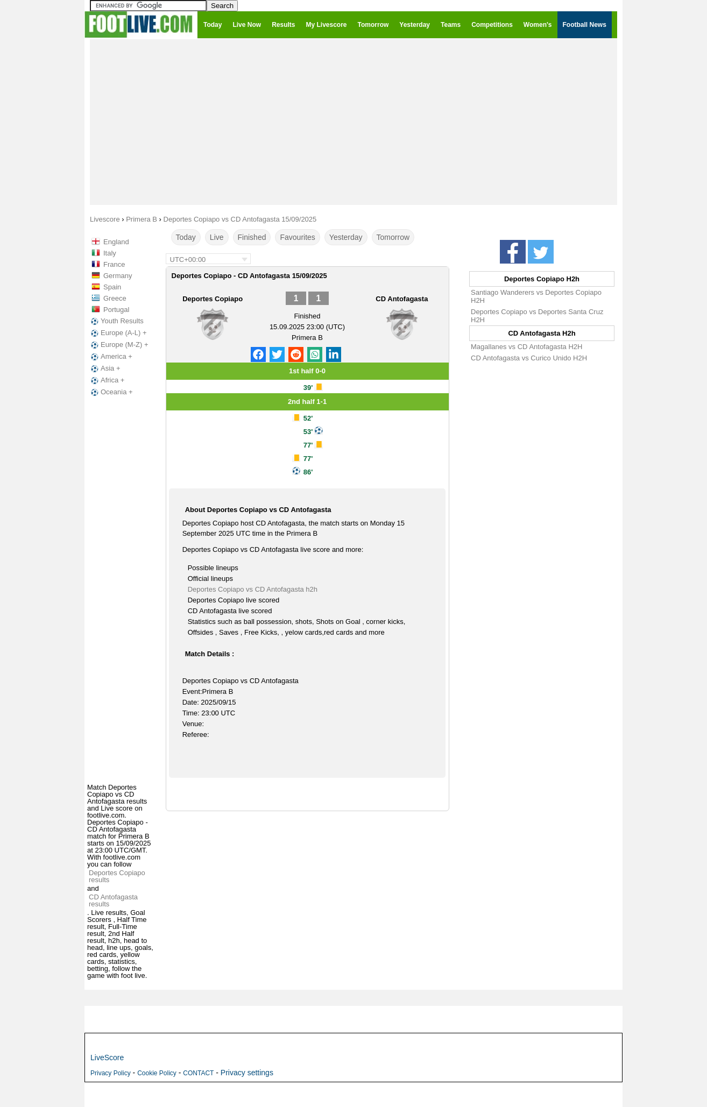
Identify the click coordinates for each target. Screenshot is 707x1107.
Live (217, 237)
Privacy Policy (110, 1073)
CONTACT (198, 1073)
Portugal (116, 310)
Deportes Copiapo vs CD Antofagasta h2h (252, 589)
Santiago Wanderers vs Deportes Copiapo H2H (536, 296)
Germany (117, 276)
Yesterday (346, 237)
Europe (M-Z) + (119, 344)
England (116, 242)
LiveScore (107, 1057)
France (114, 264)
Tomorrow (393, 237)
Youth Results (116, 321)
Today (186, 237)
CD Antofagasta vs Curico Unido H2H (529, 358)
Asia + (105, 368)
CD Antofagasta (402, 299)
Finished (252, 237)
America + (110, 356)
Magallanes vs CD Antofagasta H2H (526, 347)
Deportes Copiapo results (117, 876)
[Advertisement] (353, 121)
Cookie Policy (156, 1073)
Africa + (106, 380)
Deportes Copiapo (212, 299)
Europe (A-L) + (118, 333)
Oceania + (111, 392)
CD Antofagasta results (113, 900)
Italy (109, 253)
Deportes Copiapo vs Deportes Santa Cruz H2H (537, 316)
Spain (112, 287)
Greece (114, 298)
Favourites (297, 237)
